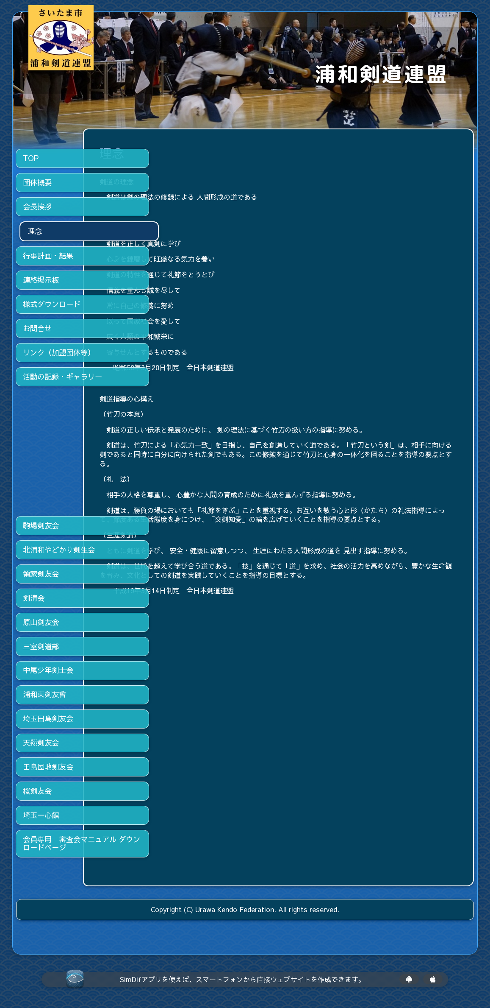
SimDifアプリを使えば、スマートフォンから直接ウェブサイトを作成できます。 (242, 979)
